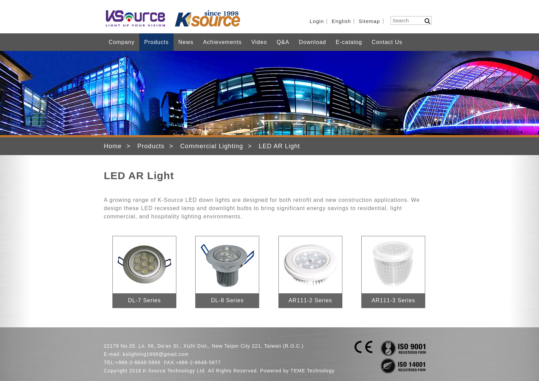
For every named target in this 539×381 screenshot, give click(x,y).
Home (113, 146)
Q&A (283, 42)
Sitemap (369, 21)
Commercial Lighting (211, 146)
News (186, 42)
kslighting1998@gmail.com (156, 354)
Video (259, 42)
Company (121, 42)
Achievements (222, 42)
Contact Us (387, 42)
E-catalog (349, 42)
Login (317, 21)
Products (156, 42)
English (341, 21)
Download (312, 42)
